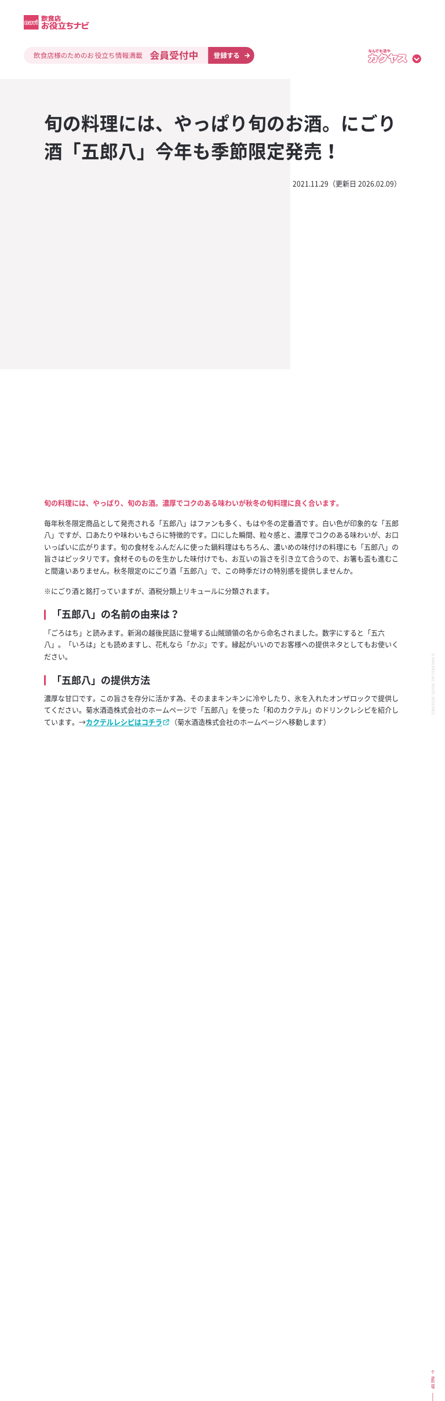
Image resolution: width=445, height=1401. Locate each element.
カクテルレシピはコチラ (124, 722)
